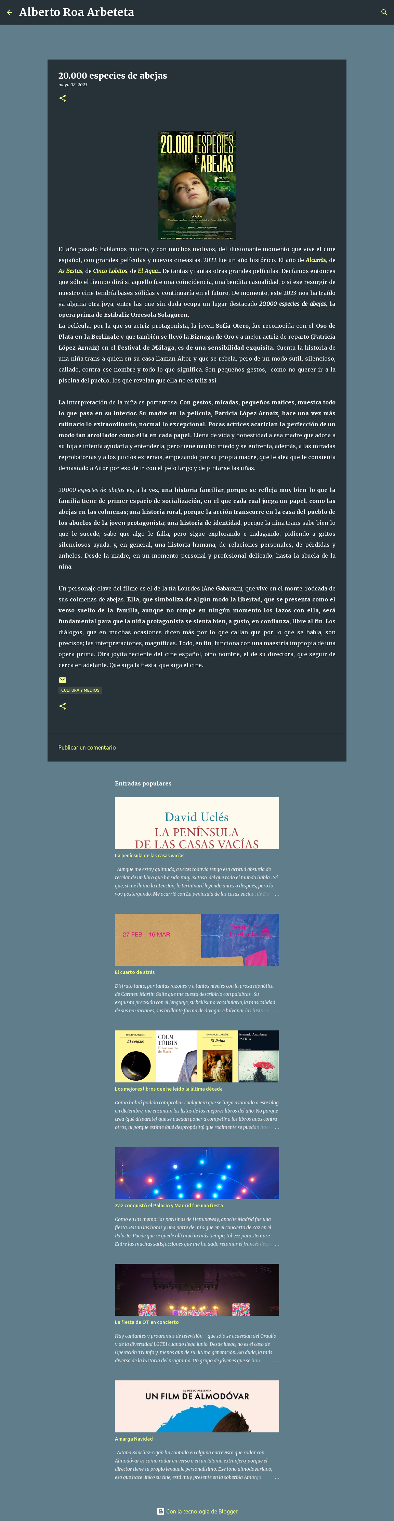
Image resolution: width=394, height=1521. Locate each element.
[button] (62, 98)
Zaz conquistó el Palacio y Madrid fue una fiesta (169, 1205)
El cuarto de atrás (135, 972)
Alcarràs (316, 260)
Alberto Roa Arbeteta (76, 12)
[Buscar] (144, 12)
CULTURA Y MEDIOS (80, 690)
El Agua (147, 271)
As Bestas (70, 271)
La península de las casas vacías (149, 855)
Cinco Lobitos (110, 271)
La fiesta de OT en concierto (147, 1322)
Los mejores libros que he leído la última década (169, 1089)
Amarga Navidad (134, 1439)
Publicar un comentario (87, 747)
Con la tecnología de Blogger (197, 1511)
